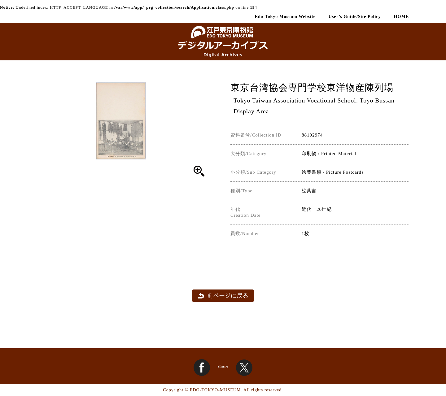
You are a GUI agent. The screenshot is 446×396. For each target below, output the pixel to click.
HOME (401, 16)
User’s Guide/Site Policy (355, 16)
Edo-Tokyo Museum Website (285, 16)
